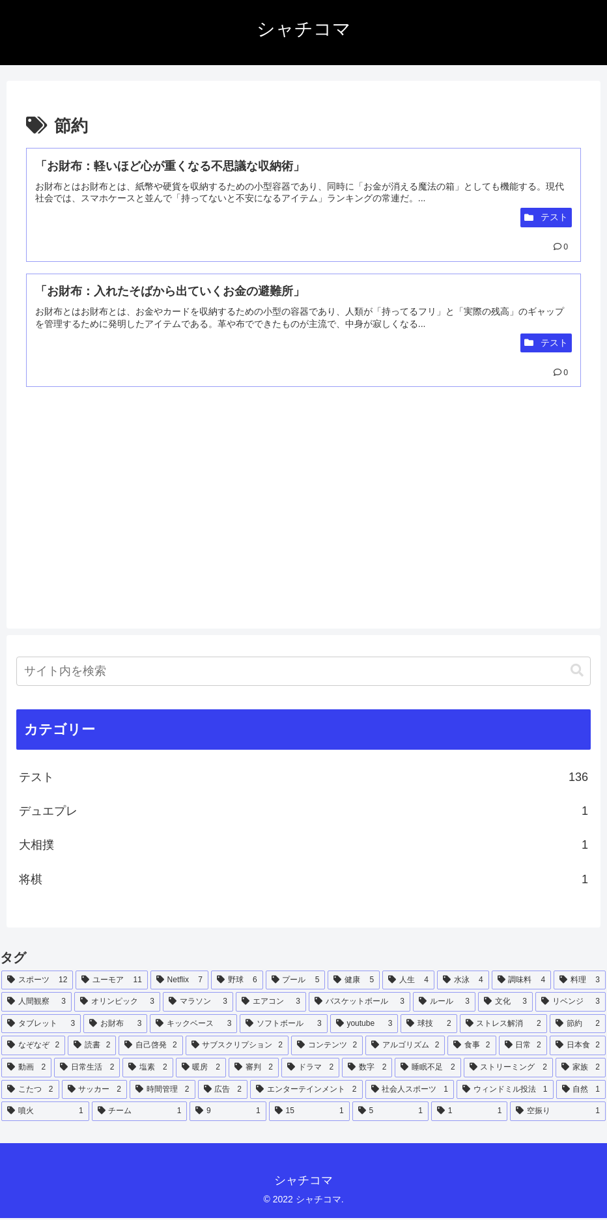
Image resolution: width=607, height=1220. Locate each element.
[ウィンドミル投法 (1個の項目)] (505, 1091)
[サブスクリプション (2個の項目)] (237, 1047)
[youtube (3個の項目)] (364, 1025)
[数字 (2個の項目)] (367, 1069)
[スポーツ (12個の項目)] (37, 981)
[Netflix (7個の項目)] (179, 981)
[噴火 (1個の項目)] (45, 1113)
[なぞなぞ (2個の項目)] (33, 1047)
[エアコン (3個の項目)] (271, 1004)
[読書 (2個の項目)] (92, 1047)
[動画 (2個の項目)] (26, 1069)
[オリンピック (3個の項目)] (117, 1004)
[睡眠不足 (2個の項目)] (427, 1069)
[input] (303, 672)
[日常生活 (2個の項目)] (87, 1069)
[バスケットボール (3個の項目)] (359, 1004)
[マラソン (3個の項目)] (198, 1004)
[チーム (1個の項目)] (140, 1113)
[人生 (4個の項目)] (408, 981)
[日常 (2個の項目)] (523, 1047)
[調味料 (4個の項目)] (522, 981)
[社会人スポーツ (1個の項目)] (410, 1091)
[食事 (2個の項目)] (471, 1047)
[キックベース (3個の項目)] (193, 1025)
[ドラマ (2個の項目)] (310, 1069)
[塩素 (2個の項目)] (147, 1069)
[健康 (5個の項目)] (354, 981)
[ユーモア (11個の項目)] (111, 981)
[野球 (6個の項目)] (237, 981)
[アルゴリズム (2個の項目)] (405, 1047)
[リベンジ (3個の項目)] (570, 1004)
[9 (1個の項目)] (228, 1113)
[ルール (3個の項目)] (444, 1004)
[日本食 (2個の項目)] (578, 1047)
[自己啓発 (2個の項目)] (150, 1047)
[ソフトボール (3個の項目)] (283, 1025)
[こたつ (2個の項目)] (30, 1091)
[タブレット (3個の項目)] (41, 1025)
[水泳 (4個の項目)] (463, 981)
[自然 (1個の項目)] (581, 1091)
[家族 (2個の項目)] (581, 1069)
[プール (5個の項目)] (296, 981)
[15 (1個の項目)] (309, 1113)
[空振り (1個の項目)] (558, 1113)
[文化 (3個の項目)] (505, 1004)
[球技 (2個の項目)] (429, 1025)
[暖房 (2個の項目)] (201, 1069)
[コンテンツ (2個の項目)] (327, 1047)
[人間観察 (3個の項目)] (36, 1004)
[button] (577, 672)
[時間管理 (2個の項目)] (162, 1091)
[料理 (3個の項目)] (580, 981)
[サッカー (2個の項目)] (95, 1091)
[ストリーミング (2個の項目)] (508, 1069)
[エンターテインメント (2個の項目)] (306, 1091)
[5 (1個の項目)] (390, 1113)
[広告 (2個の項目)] (223, 1091)
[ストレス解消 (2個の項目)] (503, 1025)
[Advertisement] (164, 514)
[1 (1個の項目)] (469, 1113)
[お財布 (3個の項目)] (115, 1025)
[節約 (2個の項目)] (578, 1025)
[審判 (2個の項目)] (254, 1069)
